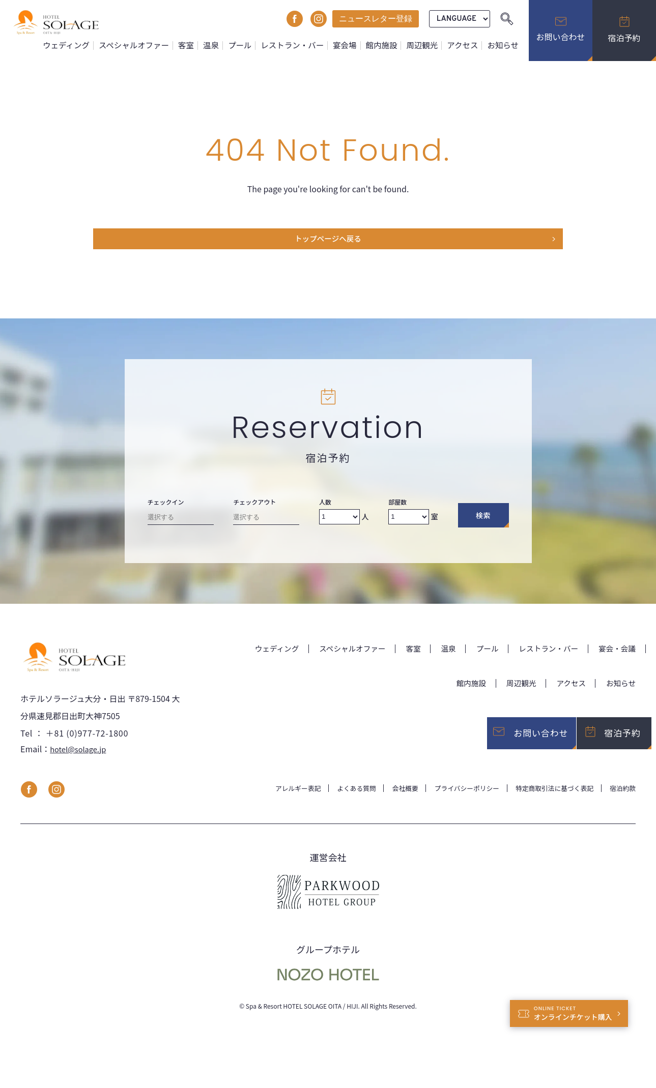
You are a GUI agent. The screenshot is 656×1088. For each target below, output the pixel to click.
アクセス (464, 45)
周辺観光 (425, 45)
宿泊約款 (621, 798)
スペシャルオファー (147, 45)
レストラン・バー (300, 45)
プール (249, 45)
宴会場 (350, 45)
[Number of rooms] (408, 520)
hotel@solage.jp (80, 759)
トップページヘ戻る (328, 241)
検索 (483, 519)
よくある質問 (335, 798)
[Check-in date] (181, 522)
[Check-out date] (266, 522)
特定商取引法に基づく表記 (548, 798)
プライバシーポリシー (453, 798)
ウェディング (82, 45)
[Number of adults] (339, 520)
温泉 (221, 45)
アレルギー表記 (273, 798)
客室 (197, 45)
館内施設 (386, 45)
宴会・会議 (615, 652)
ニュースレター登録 (375, 18)
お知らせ (504, 45)
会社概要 (387, 798)
